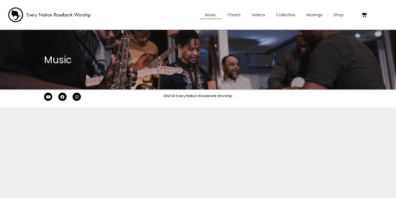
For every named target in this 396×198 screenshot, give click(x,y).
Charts (234, 15)
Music (210, 15)
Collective (285, 15)
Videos (258, 15)
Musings (314, 15)
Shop (339, 15)
